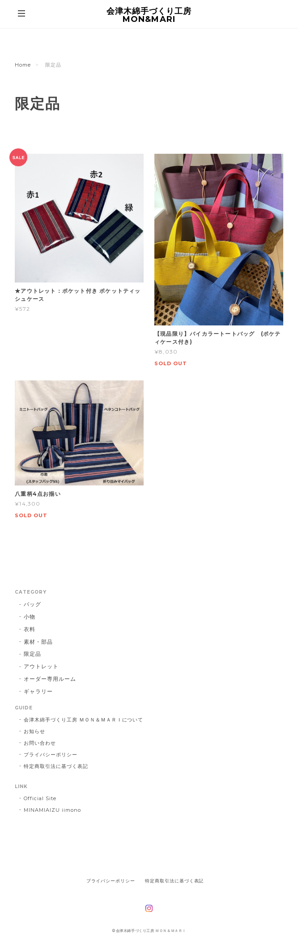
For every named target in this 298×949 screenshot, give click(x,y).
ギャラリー (38, 691)
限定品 (32, 653)
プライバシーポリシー (50, 754)
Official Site (40, 798)
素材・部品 (38, 641)
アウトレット (41, 666)
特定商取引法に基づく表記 (56, 766)
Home (23, 65)
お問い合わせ (40, 743)
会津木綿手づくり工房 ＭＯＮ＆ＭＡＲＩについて (83, 720)
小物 (29, 616)
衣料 (29, 629)
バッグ (32, 604)
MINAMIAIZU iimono (52, 810)
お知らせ (34, 731)
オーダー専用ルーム (50, 678)
